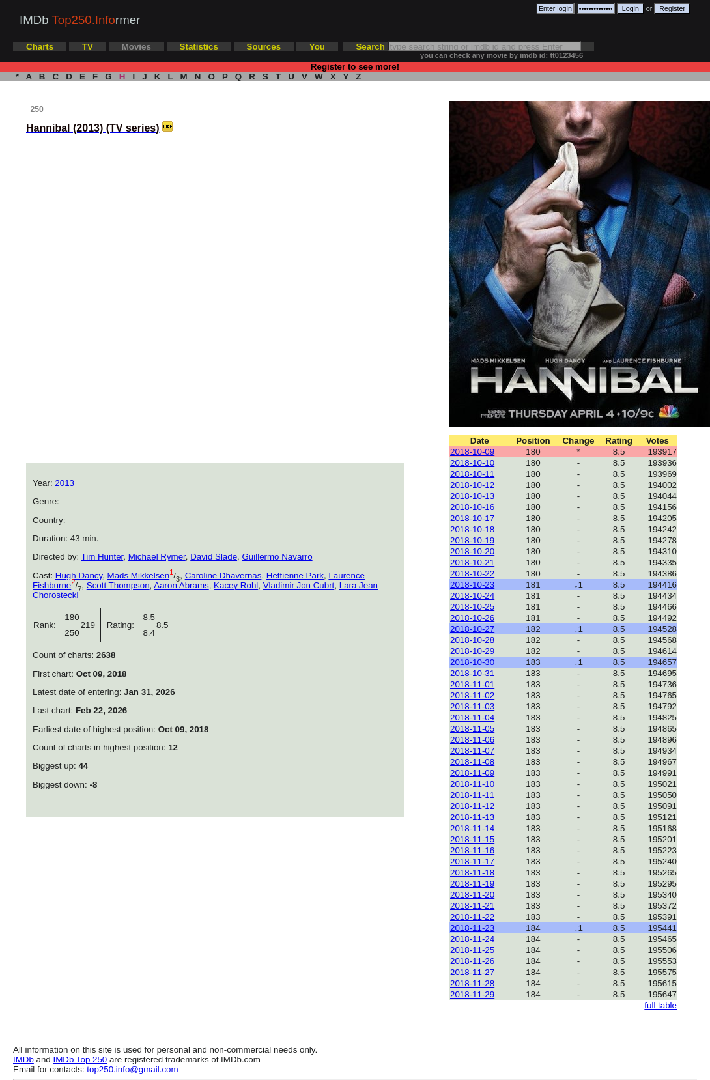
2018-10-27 (472, 629)
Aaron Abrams (181, 585)
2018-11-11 (472, 795)
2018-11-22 (472, 917)
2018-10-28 (472, 640)
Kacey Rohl (236, 585)
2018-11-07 (472, 751)
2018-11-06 (472, 740)
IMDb (23, 1059)
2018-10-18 (472, 529)
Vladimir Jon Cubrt (299, 585)
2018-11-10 (472, 784)
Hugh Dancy (78, 575)
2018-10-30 (472, 662)
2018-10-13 (472, 496)
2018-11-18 (472, 872)
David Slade (213, 556)
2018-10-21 (472, 562)
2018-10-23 (472, 585)
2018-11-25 (472, 950)
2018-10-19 (472, 540)
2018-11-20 (472, 895)
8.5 (162, 625)
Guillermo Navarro (277, 556)
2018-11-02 (472, 695)
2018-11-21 (472, 906)
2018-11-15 (472, 839)
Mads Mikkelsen (138, 575)
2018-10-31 (472, 673)
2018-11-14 (472, 828)
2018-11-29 (472, 994)
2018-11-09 (472, 773)
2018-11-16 (472, 850)
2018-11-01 (472, 684)
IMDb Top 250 (80, 1059)
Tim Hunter (102, 556)
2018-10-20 (472, 551)
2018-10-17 (472, 518)
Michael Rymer (157, 556)
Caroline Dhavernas (223, 575)
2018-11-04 (472, 717)
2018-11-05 (472, 728)
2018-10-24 (472, 596)
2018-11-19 (472, 883)
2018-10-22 (472, 573)
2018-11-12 (472, 806)
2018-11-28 (472, 983)
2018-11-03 (472, 706)
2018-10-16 (472, 507)
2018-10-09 (472, 452)
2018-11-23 (472, 928)
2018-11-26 (472, 961)
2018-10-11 (472, 474)
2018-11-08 (472, 762)
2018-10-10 (472, 463)
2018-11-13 (472, 817)
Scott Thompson (118, 585)
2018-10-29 (472, 651)
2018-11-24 (472, 939)
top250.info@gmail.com (132, 1069)
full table (660, 1005)
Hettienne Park (295, 575)
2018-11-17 (472, 861)
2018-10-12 (472, 485)
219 (90, 625)
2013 (64, 483)
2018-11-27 (472, 972)
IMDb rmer (80, 20)
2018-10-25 (472, 607)
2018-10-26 (472, 618)
